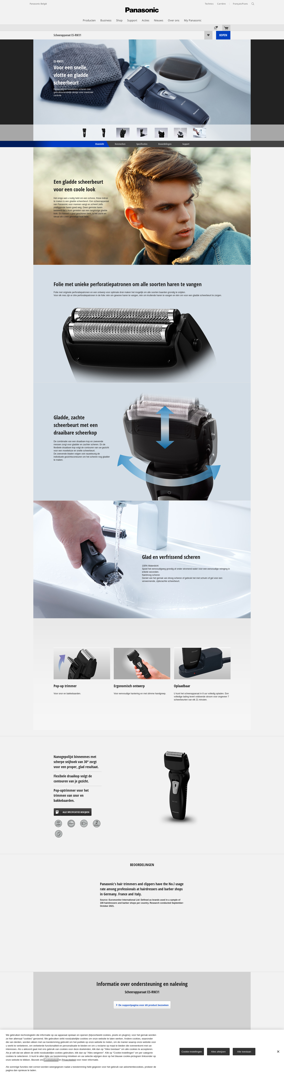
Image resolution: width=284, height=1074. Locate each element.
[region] (142, 1052)
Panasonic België (38, 3)
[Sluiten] (278, 1052)
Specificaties (141, 143)
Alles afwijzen (218, 1051)
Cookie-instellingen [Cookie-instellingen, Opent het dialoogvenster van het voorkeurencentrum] (191, 1051)
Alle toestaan (244, 1051)
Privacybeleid (69, 1059)
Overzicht (99, 143)
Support (185, 143)
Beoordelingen (165, 143)
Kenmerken (120, 143)
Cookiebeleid (51, 1059)
